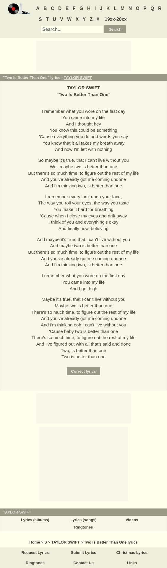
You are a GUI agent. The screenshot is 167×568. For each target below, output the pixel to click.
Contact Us (83, 563)
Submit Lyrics (83, 552)
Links (132, 563)
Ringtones (83, 527)
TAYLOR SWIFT (78, 77)
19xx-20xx (116, 19)
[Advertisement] (83, 55)
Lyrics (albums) (35, 520)
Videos (132, 520)
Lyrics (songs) (83, 520)
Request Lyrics (35, 552)
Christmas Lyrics (131, 552)
